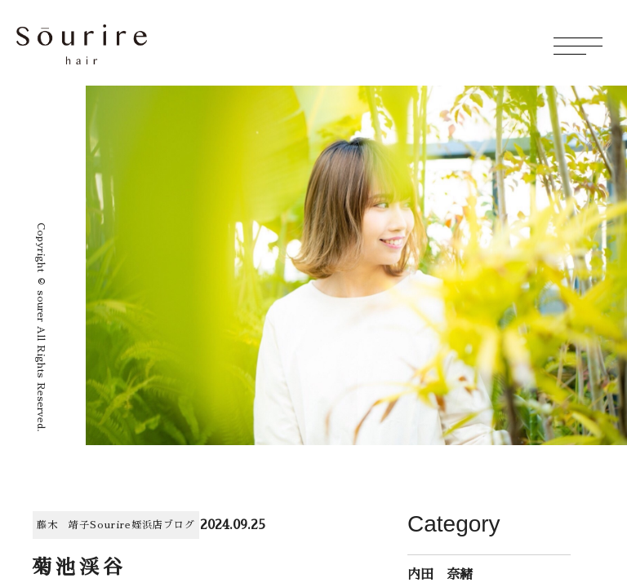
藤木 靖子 (63, 525)
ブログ (179, 525)
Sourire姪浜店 (126, 525)
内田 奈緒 (440, 574)
